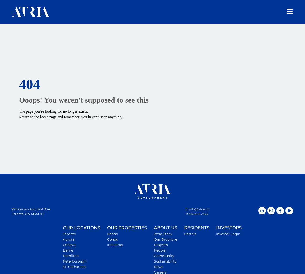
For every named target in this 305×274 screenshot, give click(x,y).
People (159, 250)
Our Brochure (165, 239)
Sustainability (165, 261)
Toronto (69, 234)
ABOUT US (165, 228)
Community (164, 256)
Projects (161, 245)
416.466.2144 (198, 214)
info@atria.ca (199, 209)
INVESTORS (229, 228)
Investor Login (228, 234)
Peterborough (74, 261)
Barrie (68, 250)
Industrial (115, 245)
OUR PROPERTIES (127, 228)
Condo (112, 239)
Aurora (68, 239)
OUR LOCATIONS (81, 228)
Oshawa (69, 245)
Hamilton (71, 256)
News (158, 267)
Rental (112, 234)
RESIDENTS (196, 228)
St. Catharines (74, 267)
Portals (190, 234)
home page (48, 117)
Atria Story (163, 234)
